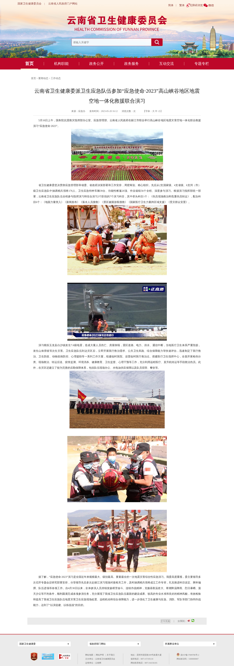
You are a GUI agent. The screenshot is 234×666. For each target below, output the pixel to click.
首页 (29, 63)
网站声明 (100, 655)
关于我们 (111, 655)
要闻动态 (43, 78)
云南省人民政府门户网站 (62, 3)
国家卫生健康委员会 (29, 3)
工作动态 (56, 78)
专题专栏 (201, 64)
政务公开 (96, 64)
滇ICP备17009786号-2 (189, 655)
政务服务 (131, 64)
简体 (170, 5)
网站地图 (89, 655)
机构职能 (61, 64)
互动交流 (166, 64)
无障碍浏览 (196, 5)
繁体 (182, 5)
